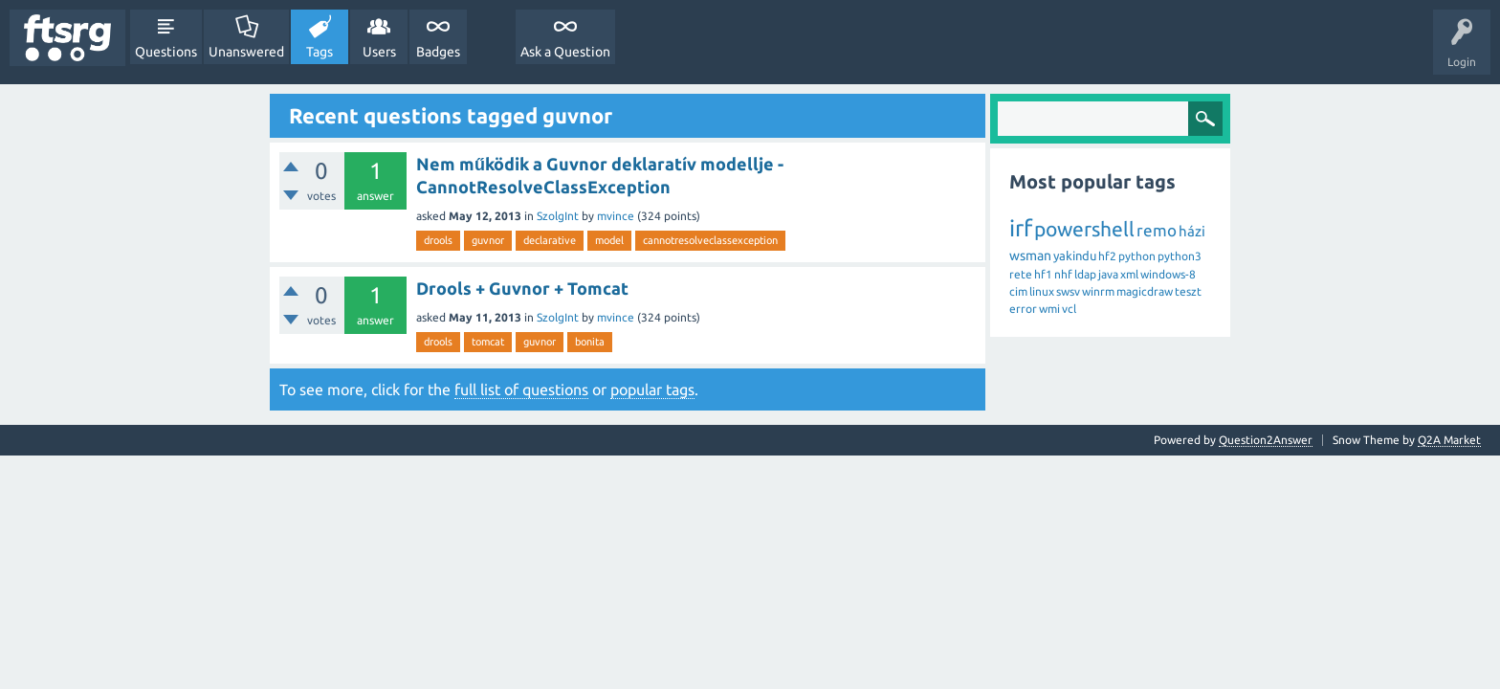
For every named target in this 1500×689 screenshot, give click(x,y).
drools (438, 240)
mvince (615, 216)
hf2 (1107, 256)
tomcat (488, 341)
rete (1020, 274)
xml (1129, 274)
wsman (1030, 255)
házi (1192, 231)
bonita (590, 341)
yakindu (1074, 255)
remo (1156, 230)
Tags (319, 51)
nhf (1063, 274)
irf (1020, 228)
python (1137, 256)
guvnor (488, 240)
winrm (1098, 291)
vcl (1069, 308)
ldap (1085, 274)
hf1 (1043, 274)
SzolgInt (558, 216)
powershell (1084, 228)
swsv (1068, 291)
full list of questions (521, 389)
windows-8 (1168, 274)
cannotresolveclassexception (710, 240)
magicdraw (1144, 291)
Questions (166, 51)
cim (1018, 291)
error (1023, 308)
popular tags (652, 389)
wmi (1049, 308)
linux (1041, 291)
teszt (1188, 291)
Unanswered (246, 51)
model (609, 240)
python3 (1180, 256)
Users (379, 51)
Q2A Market (1449, 439)
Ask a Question (565, 51)
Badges (438, 51)
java (1108, 274)
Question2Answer (1265, 439)
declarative (549, 240)
